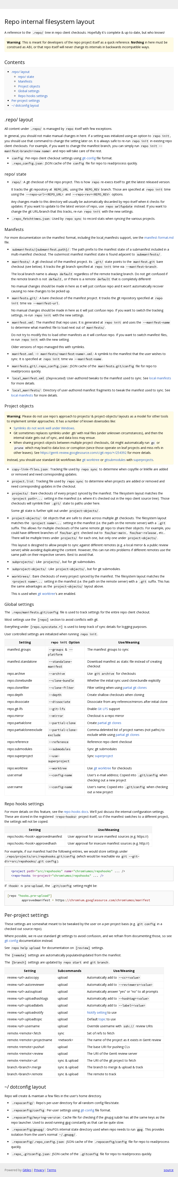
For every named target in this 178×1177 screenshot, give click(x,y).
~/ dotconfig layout (25, 105)
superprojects (143, 460)
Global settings (28, 91)
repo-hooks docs (76, 812)
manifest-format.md (159, 237)
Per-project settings (25, 100)
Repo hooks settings (33, 96)
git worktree (90, 460)
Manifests (25, 81)
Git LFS (103, 709)
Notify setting (97, 1012)
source (169, 1170)
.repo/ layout (20, 72)
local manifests (160, 378)
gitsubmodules (115, 460)
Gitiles (27, 1170)
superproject (104, 756)
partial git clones (135, 687)
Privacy (39, 1170)
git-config (89, 158)
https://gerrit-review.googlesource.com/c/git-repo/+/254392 (83, 452)
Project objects (29, 86)
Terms (51, 1170)
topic (102, 1019)
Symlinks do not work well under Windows (44, 428)
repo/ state (26, 77)
